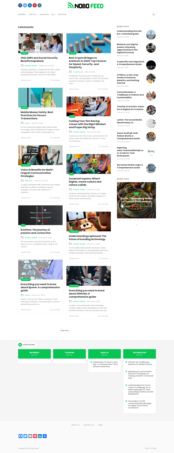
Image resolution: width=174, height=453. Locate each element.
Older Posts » (65, 330)
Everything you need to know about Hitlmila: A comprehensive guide (87, 293)
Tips (71, 174)
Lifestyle (32, 14)
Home (100, 425)
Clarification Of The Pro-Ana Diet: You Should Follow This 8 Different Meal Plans (105, 364)
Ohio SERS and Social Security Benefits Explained (39, 59)
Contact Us (88, 425)
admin (27, 123)
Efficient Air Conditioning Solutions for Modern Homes (140, 363)
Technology (44, 14)
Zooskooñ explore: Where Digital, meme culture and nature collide (85, 182)
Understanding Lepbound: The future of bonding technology (87, 237)
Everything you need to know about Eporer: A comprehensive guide (40, 287)
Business (21, 14)
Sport (72, 116)
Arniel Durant (78, 72)
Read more (26, 80)
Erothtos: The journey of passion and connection (36, 231)
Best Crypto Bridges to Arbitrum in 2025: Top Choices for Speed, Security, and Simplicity (87, 62)
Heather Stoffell (31, 65)
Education (62, 14)
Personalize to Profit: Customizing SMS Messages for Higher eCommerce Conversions (139, 404)
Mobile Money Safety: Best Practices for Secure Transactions (37, 115)
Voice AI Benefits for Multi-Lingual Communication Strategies (37, 173)
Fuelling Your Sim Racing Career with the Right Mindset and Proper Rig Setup (87, 124)
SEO (52, 14)
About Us (75, 425)
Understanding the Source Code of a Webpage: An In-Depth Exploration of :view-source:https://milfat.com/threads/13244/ (140, 389)
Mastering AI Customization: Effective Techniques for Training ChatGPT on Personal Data (140, 374)
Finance (24, 53)
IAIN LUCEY (29, 181)
